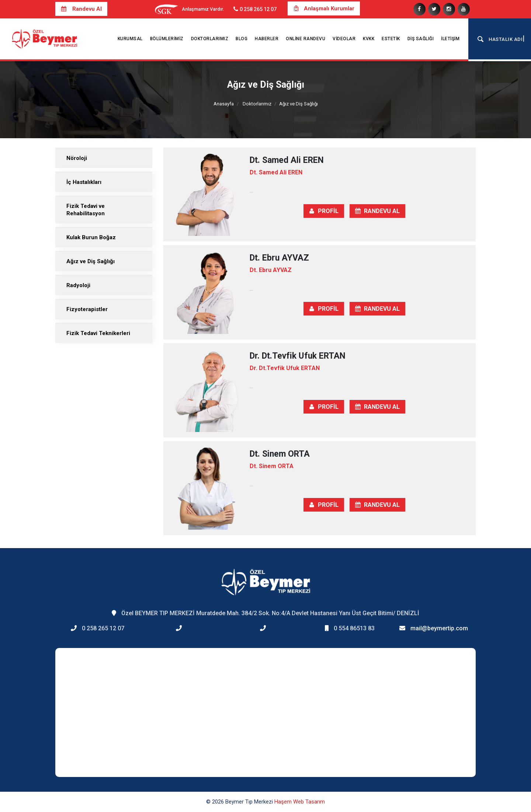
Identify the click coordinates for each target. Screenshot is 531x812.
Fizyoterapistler (87, 309)
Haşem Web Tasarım (299, 801)
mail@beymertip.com (439, 628)
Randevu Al (81, 9)
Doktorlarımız (210, 38)
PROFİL (324, 211)
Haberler (266, 38)
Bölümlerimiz (167, 38)
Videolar (344, 38)
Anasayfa (224, 104)
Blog (241, 38)
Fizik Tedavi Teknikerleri (98, 333)
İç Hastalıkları (83, 182)
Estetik (391, 38)
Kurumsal (130, 38)
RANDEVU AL (377, 211)
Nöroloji (76, 158)
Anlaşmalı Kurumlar (323, 8)
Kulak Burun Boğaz (91, 237)
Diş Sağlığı (420, 38)
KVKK (368, 38)
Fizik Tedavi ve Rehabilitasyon (85, 210)
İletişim (450, 38)
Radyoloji (78, 285)
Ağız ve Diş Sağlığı (90, 261)
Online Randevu (305, 38)
